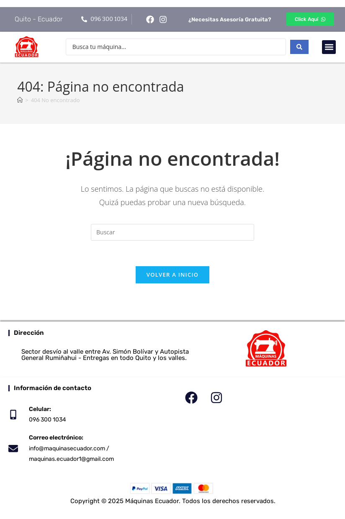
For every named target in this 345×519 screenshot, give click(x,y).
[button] (329, 47)
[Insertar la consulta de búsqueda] (172, 232)
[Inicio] (20, 100)
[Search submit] (299, 47)
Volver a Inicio (172, 274)
